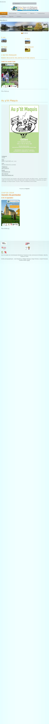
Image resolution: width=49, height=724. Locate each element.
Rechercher (3, 1)
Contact (19, 16)
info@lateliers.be (6, 171)
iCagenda (27, 188)
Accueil (4, 13)
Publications (41, 13)
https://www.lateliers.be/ (7, 175)
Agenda (11, 16)
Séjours (32, 13)
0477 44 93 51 (5, 168)
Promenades (23, 13)
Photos (4, 16)
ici (8, 91)
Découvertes (12, 13)
